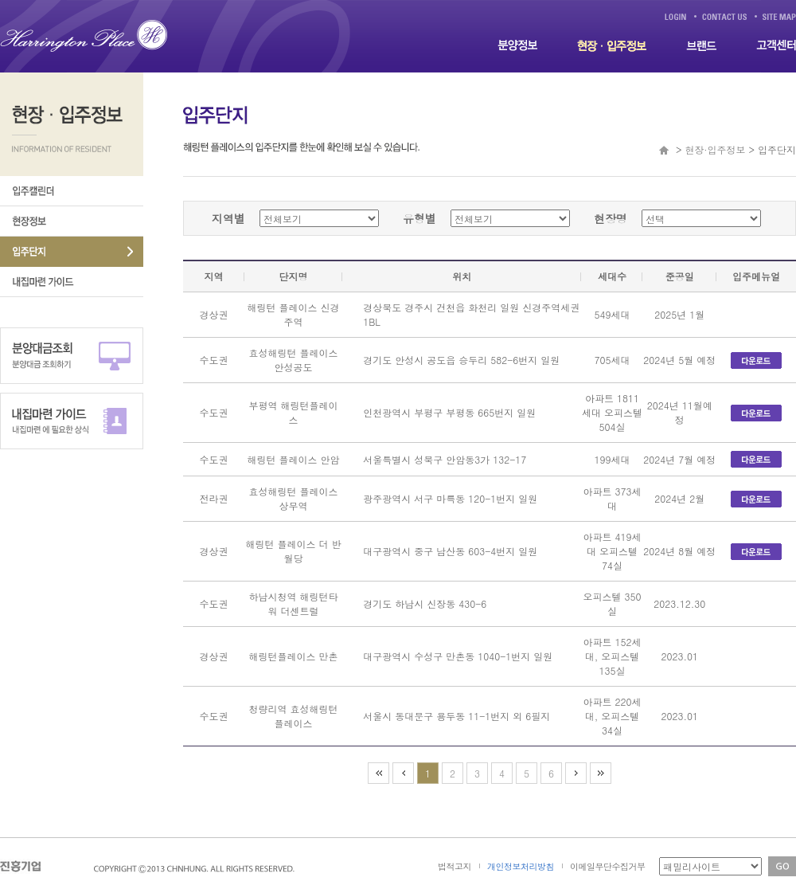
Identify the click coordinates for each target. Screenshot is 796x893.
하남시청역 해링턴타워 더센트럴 (293, 603)
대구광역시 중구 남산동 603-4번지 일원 (450, 551)
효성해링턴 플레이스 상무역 (293, 498)
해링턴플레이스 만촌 (293, 656)
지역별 (228, 218)
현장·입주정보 (715, 149)
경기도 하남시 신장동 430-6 (424, 603)
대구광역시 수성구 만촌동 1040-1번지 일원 (457, 656)
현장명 (610, 218)
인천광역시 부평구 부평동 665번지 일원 (449, 412)
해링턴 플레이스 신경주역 (294, 314)
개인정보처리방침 (520, 866)
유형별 (419, 218)
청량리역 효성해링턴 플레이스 (293, 716)
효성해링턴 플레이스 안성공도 (293, 360)
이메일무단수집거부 (608, 866)
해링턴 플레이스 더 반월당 (293, 551)
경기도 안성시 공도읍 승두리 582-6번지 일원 (461, 359)
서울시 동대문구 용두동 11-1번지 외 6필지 (456, 716)
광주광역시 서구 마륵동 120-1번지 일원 (450, 498)
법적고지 (454, 866)
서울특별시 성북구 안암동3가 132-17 (444, 459)
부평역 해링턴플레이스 (293, 412)
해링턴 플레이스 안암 (294, 459)
